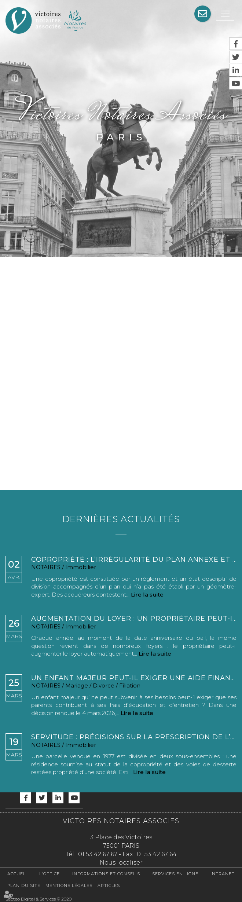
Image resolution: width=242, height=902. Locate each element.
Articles (109, 885)
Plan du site (23, 885)
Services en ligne (175, 873)
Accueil (17, 873)
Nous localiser (121, 862)
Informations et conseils (106, 873)
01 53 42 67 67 (97, 854)
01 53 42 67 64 (157, 854)
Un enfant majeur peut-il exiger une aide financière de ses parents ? (133, 678)
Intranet (222, 873)
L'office (49, 873)
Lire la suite (147, 594)
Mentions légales (68, 885)
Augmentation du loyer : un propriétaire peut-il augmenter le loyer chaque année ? (133, 619)
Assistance (202, 14)
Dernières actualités (121, 519)
